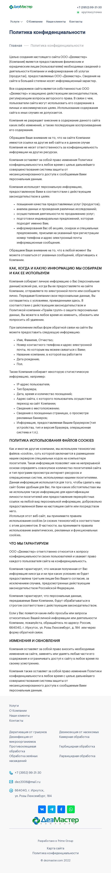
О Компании (34, 21)
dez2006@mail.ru (28, 782)
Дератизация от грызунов (28, 732)
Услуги (14, 21)
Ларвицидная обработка (77, 756)
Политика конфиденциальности (55, 853)
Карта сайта (55, 848)
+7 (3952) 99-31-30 (28, 772)
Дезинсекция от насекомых (79, 732)
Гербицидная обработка (77, 746)
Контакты (75, 21)
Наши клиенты (56, 21)
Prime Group (65, 841)
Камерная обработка (74, 736)
